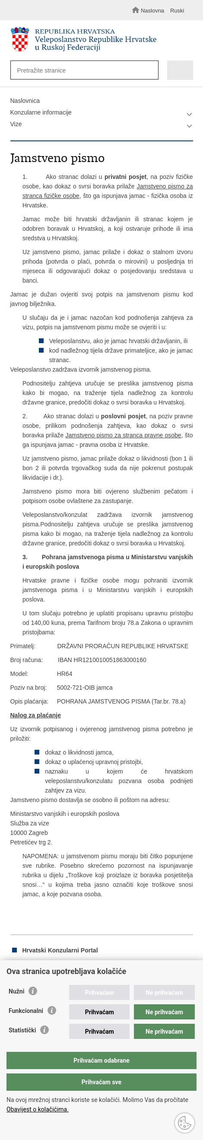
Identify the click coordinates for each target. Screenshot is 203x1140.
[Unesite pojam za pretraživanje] (80, 70)
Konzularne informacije (41, 112)
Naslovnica (25, 100)
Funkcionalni (26, 1010)
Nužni (16, 991)
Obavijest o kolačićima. (37, 1109)
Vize (16, 124)
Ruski (177, 10)
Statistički (22, 1030)
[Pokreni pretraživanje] (149, 70)
